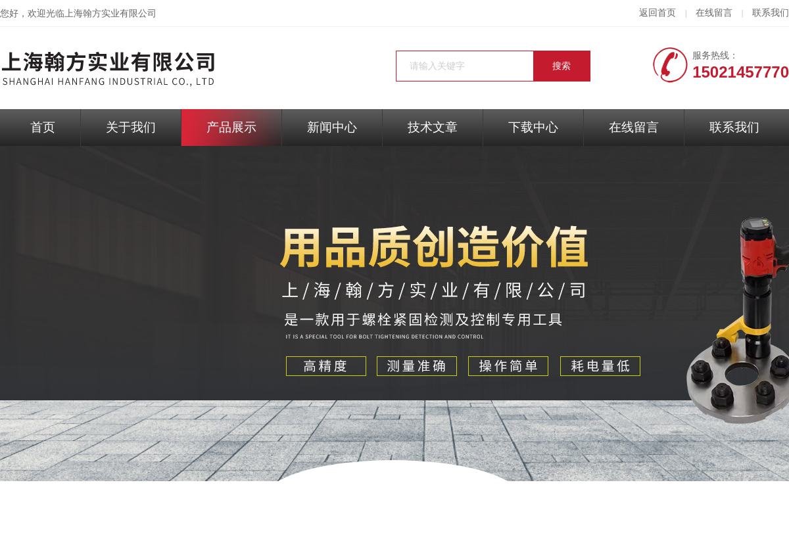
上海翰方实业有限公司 (110, 13)
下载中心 (533, 127)
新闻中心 (332, 127)
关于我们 (131, 127)
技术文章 (433, 127)
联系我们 (770, 13)
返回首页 (657, 13)
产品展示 (231, 127)
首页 (42, 127)
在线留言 (714, 13)
